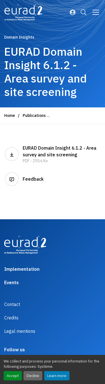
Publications (34, 115)
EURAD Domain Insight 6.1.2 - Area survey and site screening (52, 154)
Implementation (21, 269)
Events (11, 282)
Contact (12, 304)
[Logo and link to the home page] (23, 12)
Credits (11, 318)
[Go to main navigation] (96, 12)
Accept (13, 375)
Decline (33, 375)
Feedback (24, 179)
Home (9, 115)
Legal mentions (19, 331)
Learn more (56, 375)
